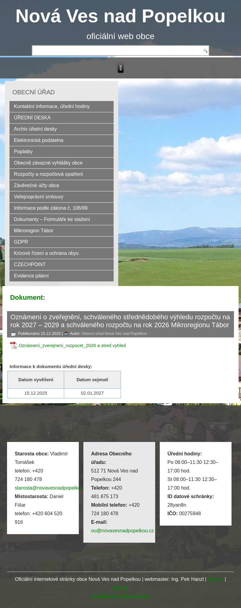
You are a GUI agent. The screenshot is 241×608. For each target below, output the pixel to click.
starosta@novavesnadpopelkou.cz (52, 487)
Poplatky (23, 151)
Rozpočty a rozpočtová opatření (48, 174)
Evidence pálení (31, 275)
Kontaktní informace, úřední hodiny (52, 106)
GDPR (21, 241)
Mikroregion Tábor (34, 230)
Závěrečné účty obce (37, 185)
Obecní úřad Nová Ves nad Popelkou (114, 333)
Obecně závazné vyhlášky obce (48, 162)
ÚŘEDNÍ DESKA (32, 117)
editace (216, 579)
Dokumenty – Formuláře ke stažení (52, 219)
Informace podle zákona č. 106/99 (51, 208)
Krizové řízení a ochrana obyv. (47, 253)
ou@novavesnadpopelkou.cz (122, 530)
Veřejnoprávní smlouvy (39, 196)
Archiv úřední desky (35, 129)
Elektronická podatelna (39, 140)
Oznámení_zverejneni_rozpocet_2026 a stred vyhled (72, 345)
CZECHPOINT (30, 264)
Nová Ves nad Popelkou (120, 15)
